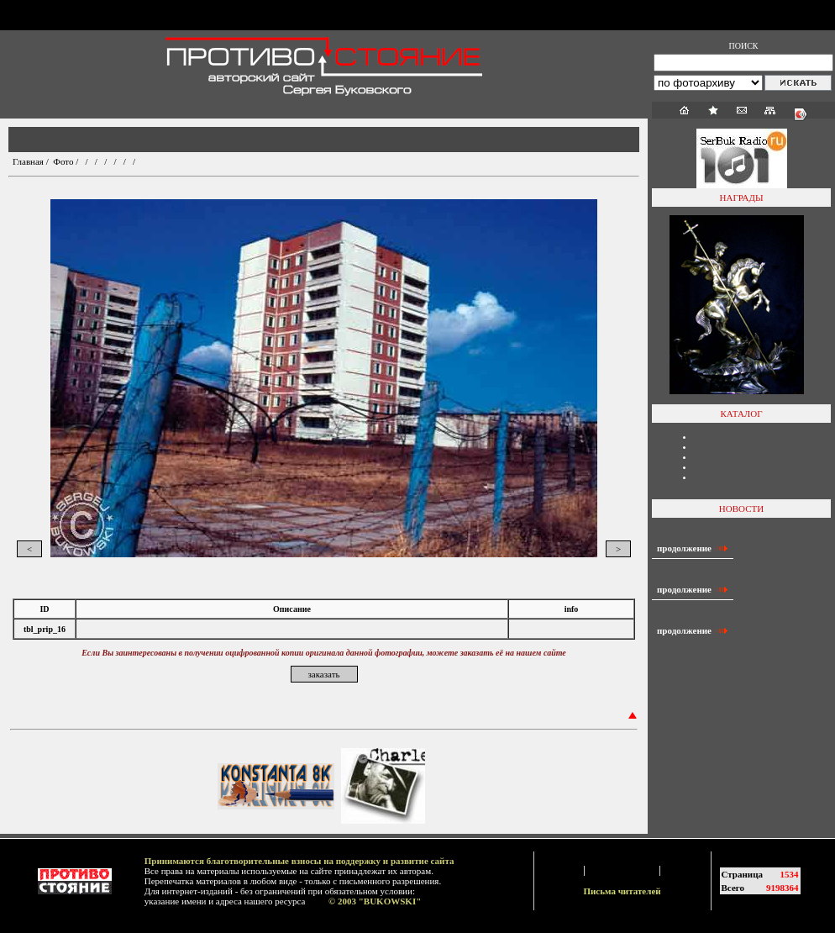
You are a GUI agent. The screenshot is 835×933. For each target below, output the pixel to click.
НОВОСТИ (741, 508)
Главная (28, 161)
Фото (63, 161)
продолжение (692, 548)
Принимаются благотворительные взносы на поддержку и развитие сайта (299, 861)
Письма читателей (621, 891)
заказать (323, 674)
